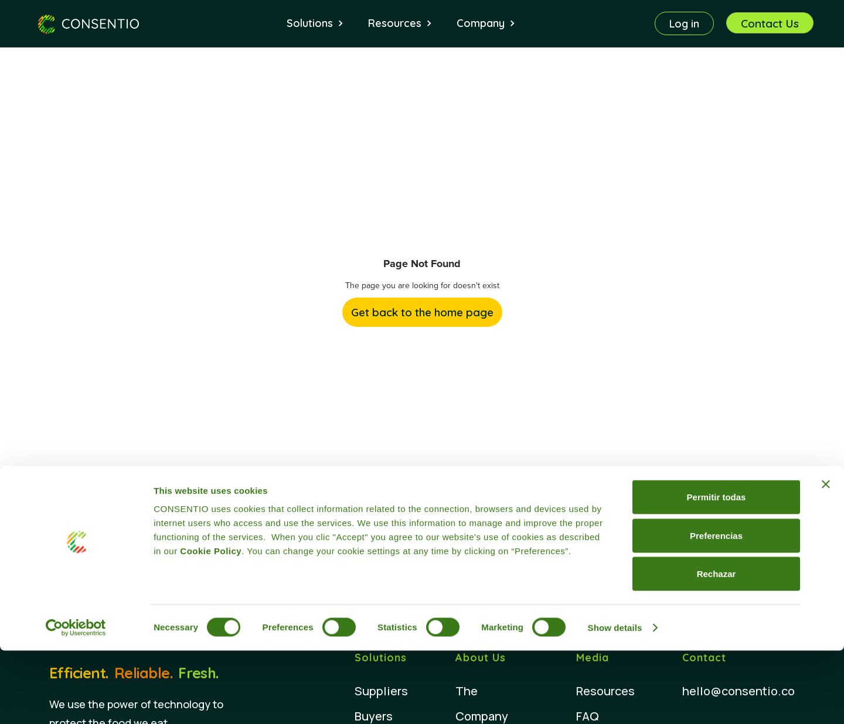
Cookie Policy (210, 624)
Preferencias (716, 609)
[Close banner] (826, 558)
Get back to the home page (422, 312)
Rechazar (716, 647)
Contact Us (770, 23)
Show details (615, 701)
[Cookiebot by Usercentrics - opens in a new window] (76, 701)
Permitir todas (716, 570)
